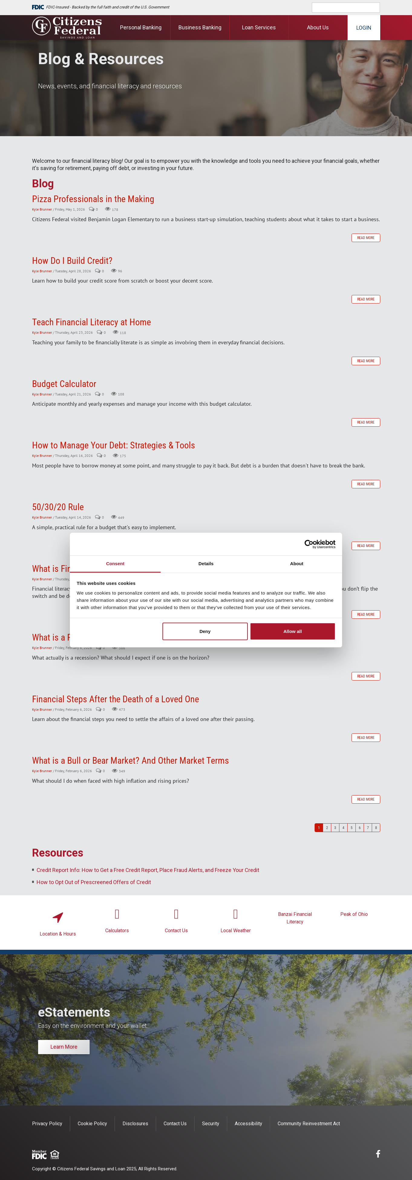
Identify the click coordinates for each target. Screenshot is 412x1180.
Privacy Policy (47, 1123)
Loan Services (259, 27)
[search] (350, 7)
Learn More (64, 1047)
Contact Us (176, 930)
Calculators (117, 930)
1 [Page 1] (319, 827)
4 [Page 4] (343, 827)
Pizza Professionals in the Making (93, 199)
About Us (318, 27)
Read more (365, 238)
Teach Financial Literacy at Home (91, 322)
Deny (205, 631)
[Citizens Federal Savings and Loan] (67, 27)
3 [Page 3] (335, 827)
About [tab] (296, 563)
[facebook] (378, 1155)
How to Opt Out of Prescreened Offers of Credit (94, 882)
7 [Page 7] (368, 827)
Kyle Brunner (42, 209)
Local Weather (236, 930)
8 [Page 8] (376, 827)
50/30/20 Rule (58, 507)
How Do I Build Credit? (72, 260)
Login (363, 28)
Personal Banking (141, 27)
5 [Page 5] (351, 827)
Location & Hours (58, 934)
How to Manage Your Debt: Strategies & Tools (113, 445)
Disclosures (135, 1123)
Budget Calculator (64, 384)
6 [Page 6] (360, 827)
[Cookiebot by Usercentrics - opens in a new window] (309, 544)
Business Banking (199, 27)
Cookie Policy (92, 1123)
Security (210, 1123)
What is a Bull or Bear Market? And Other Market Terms (130, 760)
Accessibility (248, 1123)
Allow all (292, 631)
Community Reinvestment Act (309, 1123)
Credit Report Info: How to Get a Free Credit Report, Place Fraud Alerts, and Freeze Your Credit (148, 870)
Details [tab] (206, 563)
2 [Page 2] (327, 827)
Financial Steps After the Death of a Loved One (115, 699)
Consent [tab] (115, 563)
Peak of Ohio (354, 914)
